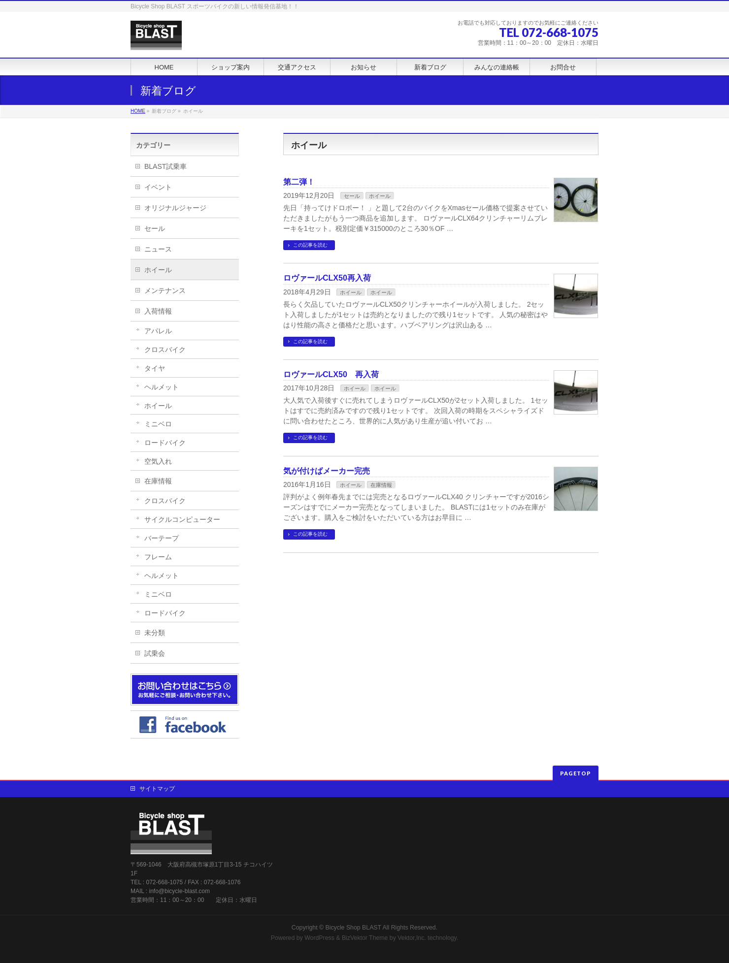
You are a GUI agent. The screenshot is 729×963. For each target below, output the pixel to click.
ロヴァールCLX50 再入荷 (331, 374)
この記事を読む (310, 245)
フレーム (158, 557)
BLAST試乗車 (165, 166)
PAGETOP (575, 773)
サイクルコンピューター (182, 519)
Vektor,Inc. (412, 937)
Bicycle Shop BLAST (353, 927)
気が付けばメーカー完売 (326, 471)
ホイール (380, 196)
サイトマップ (157, 788)
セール (352, 196)
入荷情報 (158, 311)
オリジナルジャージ (175, 208)
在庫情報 (381, 485)
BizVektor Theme (365, 937)
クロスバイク (165, 349)
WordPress (319, 937)
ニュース (158, 249)
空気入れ (158, 461)
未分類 (154, 633)
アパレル (158, 331)
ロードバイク (165, 443)
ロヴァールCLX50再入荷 (327, 278)
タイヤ (154, 368)
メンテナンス (165, 290)
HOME (138, 111)
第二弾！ (299, 182)
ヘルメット (161, 387)
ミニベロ (158, 424)
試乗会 (154, 653)
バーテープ (161, 538)
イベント (158, 187)
